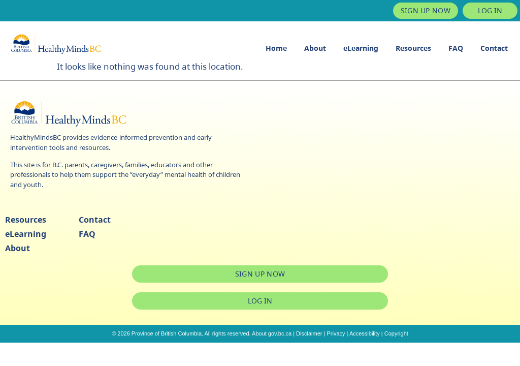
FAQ (455, 48)
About (315, 48)
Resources (413, 48)
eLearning (360, 48)
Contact (494, 48)
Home (276, 48)
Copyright (396, 333)
